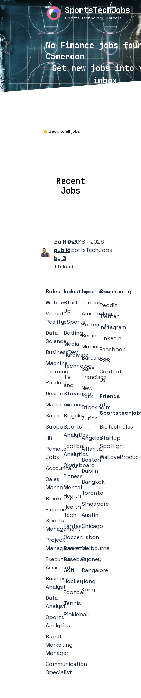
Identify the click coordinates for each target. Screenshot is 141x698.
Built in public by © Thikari (63, 254)
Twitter (109, 316)
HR (49, 437)
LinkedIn (110, 338)
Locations (50, 161)
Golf (69, 570)
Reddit (108, 305)
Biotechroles (116, 426)
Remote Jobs (68, 151)
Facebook (112, 349)
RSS (105, 360)
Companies (88, 161)
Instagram (113, 327)
